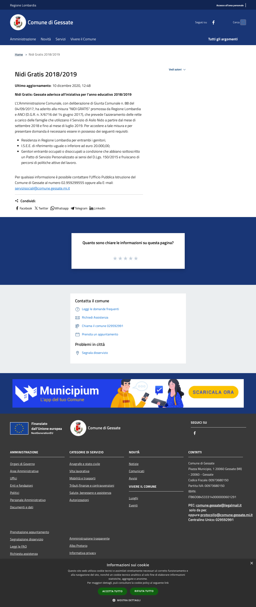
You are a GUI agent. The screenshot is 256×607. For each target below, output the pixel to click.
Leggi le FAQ (18, 546)
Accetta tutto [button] (112, 591)
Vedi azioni (178, 69)
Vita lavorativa (79, 471)
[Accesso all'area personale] (230, 5)
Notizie (134, 463)
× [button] (251, 563)
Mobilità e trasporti (82, 478)
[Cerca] (241, 22)
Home (19, 54)
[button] (128, 600)
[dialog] (128, 583)
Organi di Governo (22, 463)
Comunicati (136, 471)
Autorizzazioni (79, 499)
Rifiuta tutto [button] (144, 591)
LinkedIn (97, 208)
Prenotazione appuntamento (29, 532)
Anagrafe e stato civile (84, 463)
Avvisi (133, 478)
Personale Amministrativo (28, 499)
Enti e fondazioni (21, 485)
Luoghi (133, 498)
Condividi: (25, 201)
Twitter (41, 208)
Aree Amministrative (24, 471)
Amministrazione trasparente (89, 538)
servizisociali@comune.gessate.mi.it (42, 188)
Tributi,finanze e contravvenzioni (91, 485)
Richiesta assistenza (24, 553)
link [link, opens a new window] (166, 583)
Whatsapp (59, 208)
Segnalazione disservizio (26, 539)
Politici (14, 492)
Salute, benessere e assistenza (90, 492)
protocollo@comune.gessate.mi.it (226, 515)
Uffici (13, 478)
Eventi (133, 505)
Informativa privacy (82, 552)
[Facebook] (206, 22)
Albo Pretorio (78, 545)
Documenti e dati (21, 507)
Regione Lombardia (23, 5)
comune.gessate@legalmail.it (219, 505)
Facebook (23, 208)
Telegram (78, 208)
